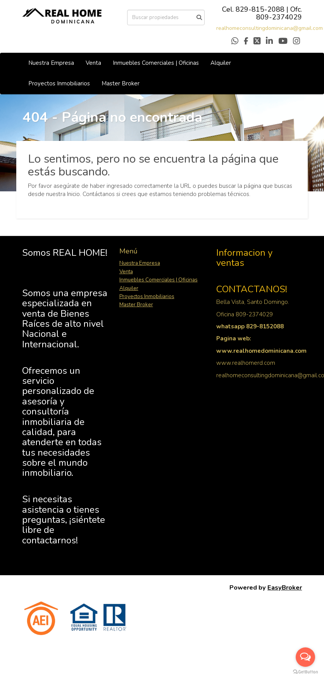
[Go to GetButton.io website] (305, 672)
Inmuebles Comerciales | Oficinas (156, 63)
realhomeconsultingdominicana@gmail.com (269, 28)
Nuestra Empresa (51, 63)
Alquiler (220, 63)
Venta (93, 63)
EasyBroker (284, 587)
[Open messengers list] (305, 657)
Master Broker (121, 83)
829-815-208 (258, 9)
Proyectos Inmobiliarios (59, 83)
